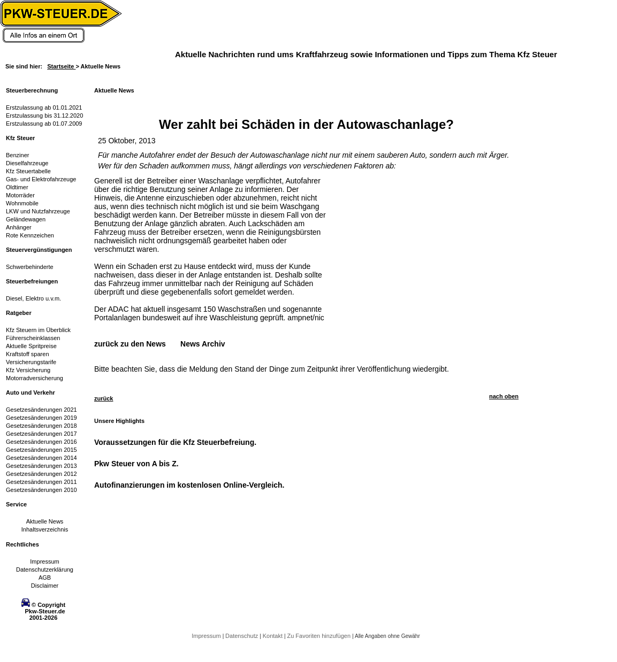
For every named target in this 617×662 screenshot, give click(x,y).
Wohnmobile (22, 203)
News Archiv (202, 344)
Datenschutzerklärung (44, 569)
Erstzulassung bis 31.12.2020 (44, 115)
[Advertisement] (410, 243)
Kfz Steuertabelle (28, 171)
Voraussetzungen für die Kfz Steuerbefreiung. (175, 442)
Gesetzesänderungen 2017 (41, 433)
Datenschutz (242, 636)
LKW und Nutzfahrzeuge (38, 211)
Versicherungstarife (31, 362)
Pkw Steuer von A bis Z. (136, 463)
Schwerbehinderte (30, 267)
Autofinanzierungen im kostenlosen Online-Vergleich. (189, 485)
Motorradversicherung (34, 378)
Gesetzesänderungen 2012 (41, 474)
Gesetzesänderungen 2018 (41, 425)
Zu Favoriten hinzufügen (319, 636)
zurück (103, 398)
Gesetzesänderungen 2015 (41, 450)
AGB (45, 577)
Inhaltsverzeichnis (44, 529)
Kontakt (273, 636)
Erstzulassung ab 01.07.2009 (44, 123)
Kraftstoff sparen (27, 354)
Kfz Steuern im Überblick (38, 330)
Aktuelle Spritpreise (31, 346)
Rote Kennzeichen (30, 235)
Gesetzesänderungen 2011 (41, 482)
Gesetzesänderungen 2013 (41, 466)
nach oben (504, 396)
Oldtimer (17, 187)
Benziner (17, 155)
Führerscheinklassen (33, 338)
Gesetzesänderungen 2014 (41, 458)
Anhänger (19, 227)
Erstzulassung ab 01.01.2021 (44, 107)
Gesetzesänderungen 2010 (41, 490)
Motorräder (20, 195)
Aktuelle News (45, 521)
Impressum (44, 561)
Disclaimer (44, 585)
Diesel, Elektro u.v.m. (33, 298)
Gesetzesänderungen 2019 (41, 417)
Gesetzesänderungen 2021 (41, 409)
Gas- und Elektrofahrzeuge (41, 179)
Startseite (61, 66)
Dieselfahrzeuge (27, 163)
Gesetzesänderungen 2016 (41, 441)
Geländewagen (25, 219)
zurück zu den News (130, 344)
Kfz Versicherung (28, 370)
